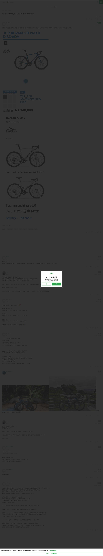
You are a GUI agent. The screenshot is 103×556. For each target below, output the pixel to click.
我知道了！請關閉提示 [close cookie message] (51, 553)
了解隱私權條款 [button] (52, 550)
